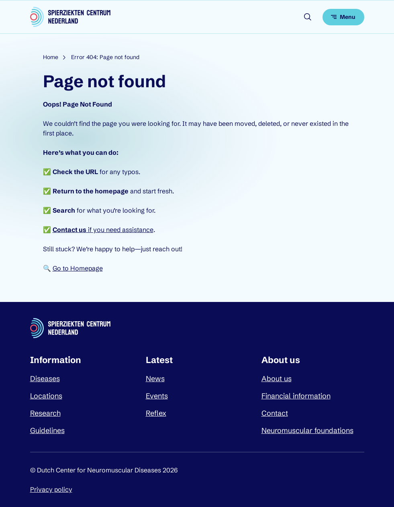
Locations (46, 395)
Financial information (296, 395)
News (155, 378)
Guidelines (47, 430)
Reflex (156, 413)
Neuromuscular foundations (307, 430)
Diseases (45, 378)
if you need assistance (103, 230)
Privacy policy (51, 489)
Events (157, 395)
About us (276, 378)
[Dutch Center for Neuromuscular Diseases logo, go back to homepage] (70, 17)
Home (50, 57)
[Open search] (307, 17)
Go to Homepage (78, 268)
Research (45, 413)
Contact (274, 413)
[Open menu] (343, 17)
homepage (112, 191)
